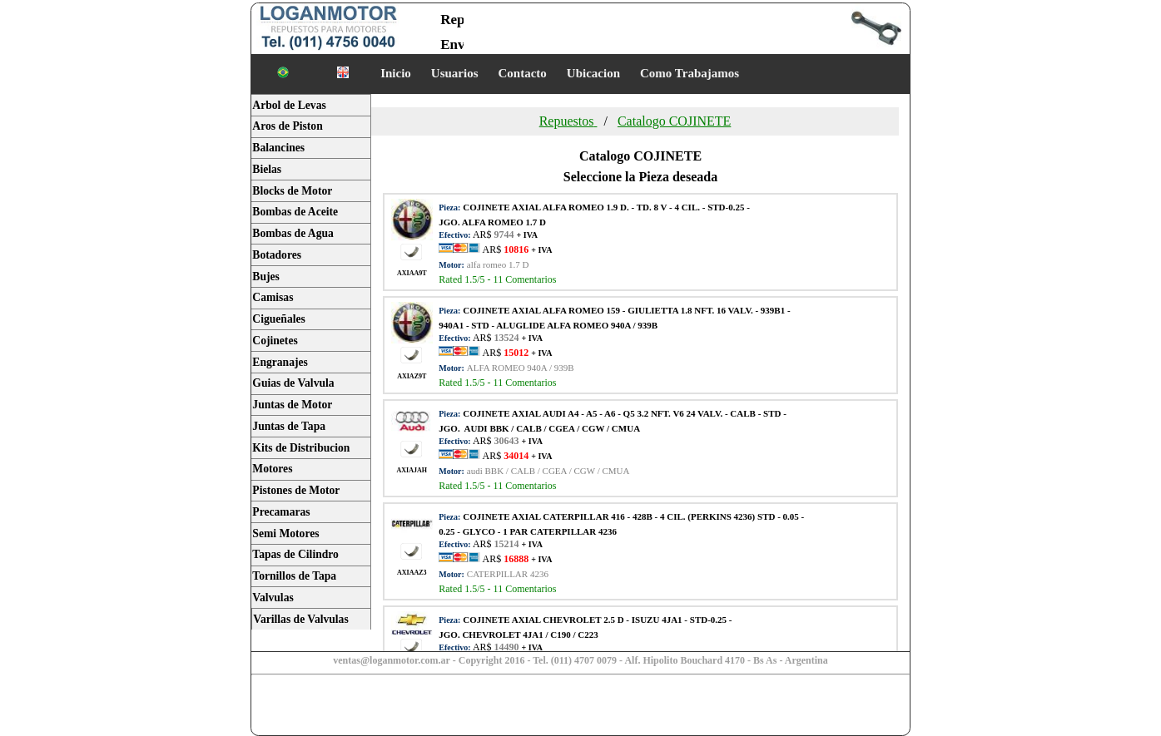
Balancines (278, 147)
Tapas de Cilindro (295, 554)
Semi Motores (285, 533)
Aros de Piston (287, 126)
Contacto (523, 73)
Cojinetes (274, 340)
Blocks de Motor (292, 191)
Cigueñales (278, 319)
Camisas (272, 297)
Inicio (395, 73)
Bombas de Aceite (295, 211)
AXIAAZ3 (412, 572)
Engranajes (279, 362)
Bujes (265, 276)
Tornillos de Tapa (294, 576)
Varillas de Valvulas (300, 619)
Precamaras (281, 512)
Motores (272, 468)
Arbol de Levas (288, 105)
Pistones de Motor (296, 490)
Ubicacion (593, 73)
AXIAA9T (412, 273)
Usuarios (455, 73)
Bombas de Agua (292, 233)
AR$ (516, 249)
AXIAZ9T (411, 376)
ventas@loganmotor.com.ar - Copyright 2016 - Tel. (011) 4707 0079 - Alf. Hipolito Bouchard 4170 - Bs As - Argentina (580, 660)
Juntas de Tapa (288, 426)
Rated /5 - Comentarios (497, 279)
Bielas (266, 169)
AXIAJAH (412, 471)
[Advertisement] (382, 707)
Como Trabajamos (689, 73)
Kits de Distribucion (301, 448)
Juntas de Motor (292, 404)
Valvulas (272, 597)
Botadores (276, 255)
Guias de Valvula (293, 383)
